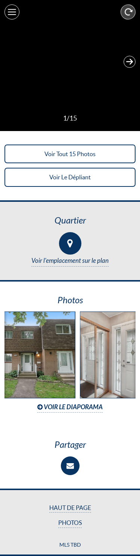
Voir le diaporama (70, 407)
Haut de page (70, 507)
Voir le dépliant (70, 177)
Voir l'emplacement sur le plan (70, 261)
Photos (70, 522)
